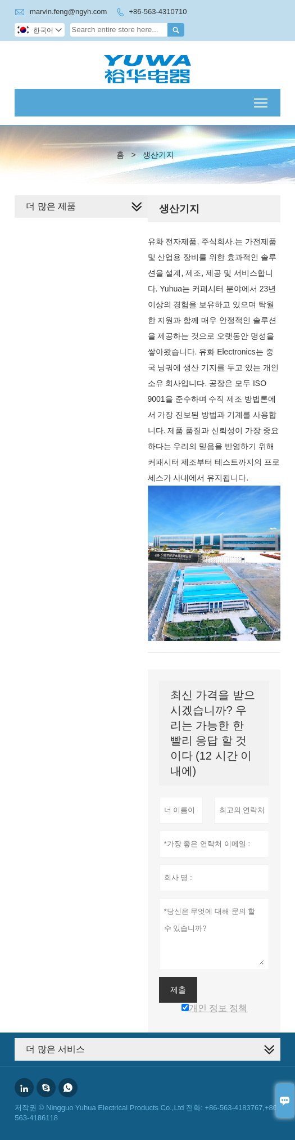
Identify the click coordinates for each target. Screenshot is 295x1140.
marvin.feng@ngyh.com (68, 11)
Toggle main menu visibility (261, 99)
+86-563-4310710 (158, 11)
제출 (178, 989)
